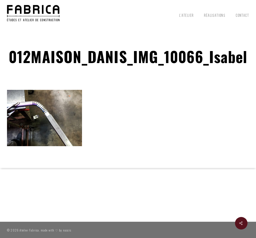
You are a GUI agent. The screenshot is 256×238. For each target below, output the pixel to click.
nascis (67, 230)
